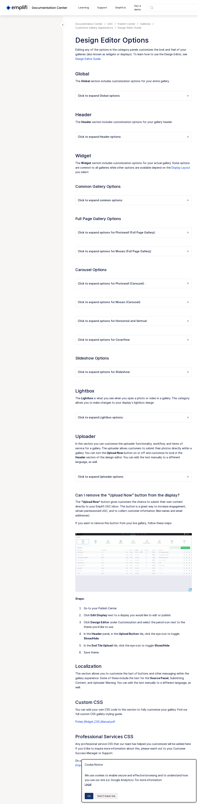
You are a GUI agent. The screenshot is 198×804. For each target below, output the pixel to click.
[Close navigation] (63, 25)
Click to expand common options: (133, 200)
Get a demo (137, 7)
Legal (88, 784)
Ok (89, 795)
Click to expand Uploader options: (133, 476)
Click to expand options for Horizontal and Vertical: (133, 320)
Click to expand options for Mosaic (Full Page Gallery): (133, 251)
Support (102, 7)
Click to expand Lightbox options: (133, 417)
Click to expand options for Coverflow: (133, 339)
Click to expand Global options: (133, 95)
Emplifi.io (120, 7)
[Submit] (152, 8)
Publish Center (126, 23)
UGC (110, 23)
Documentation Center (89, 23)
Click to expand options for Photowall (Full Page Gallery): (133, 232)
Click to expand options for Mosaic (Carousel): (133, 302)
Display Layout (180, 167)
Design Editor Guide (129, 27)
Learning (83, 7)
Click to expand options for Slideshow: (133, 372)
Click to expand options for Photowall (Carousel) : (133, 283)
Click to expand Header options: (133, 136)
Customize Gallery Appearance (94, 27)
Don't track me (106, 795)
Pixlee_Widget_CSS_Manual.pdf (95, 721)
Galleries (145, 23)
